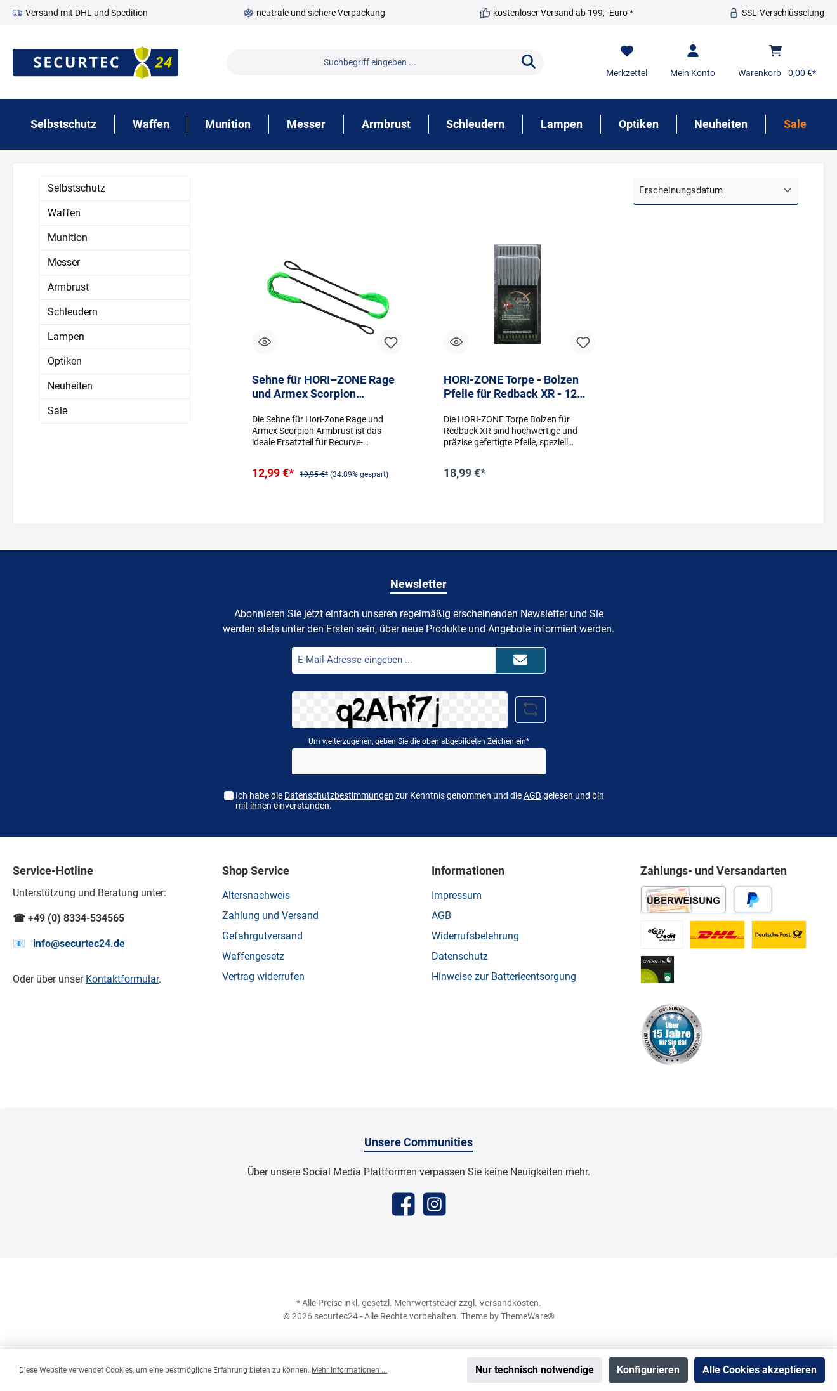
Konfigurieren (648, 1370)
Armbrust (68, 287)
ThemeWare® (528, 1316)
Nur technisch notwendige (534, 1370)
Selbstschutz (76, 188)
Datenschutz (460, 956)
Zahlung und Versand (270, 916)
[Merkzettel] (627, 62)
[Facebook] (403, 1204)
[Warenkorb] (777, 62)
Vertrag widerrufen (263, 976)
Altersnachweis (256, 895)
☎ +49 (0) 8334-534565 (68, 918)
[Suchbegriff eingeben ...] (370, 62)
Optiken (65, 361)
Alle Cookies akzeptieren (759, 1370)
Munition (68, 238)
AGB (532, 795)
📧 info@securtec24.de (69, 943)
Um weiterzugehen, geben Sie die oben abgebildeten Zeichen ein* (418, 741)
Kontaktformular (122, 979)
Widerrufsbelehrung (475, 936)
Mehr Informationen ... (349, 1370)
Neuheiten (70, 386)
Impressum (457, 895)
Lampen (66, 336)
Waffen (64, 213)
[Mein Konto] (692, 62)
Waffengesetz (253, 956)
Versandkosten (509, 1303)
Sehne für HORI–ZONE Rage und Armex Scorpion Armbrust (323, 387)
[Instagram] (434, 1204)
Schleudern (73, 312)
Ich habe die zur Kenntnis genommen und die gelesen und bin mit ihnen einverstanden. (419, 800)
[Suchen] (528, 62)
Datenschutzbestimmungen (338, 795)
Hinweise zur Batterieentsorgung (504, 976)
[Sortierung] (715, 191)
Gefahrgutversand (262, 936)
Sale (57, 411)
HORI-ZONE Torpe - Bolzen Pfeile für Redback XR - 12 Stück (511, 387)
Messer (64, 262)
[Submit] (520, 660)
